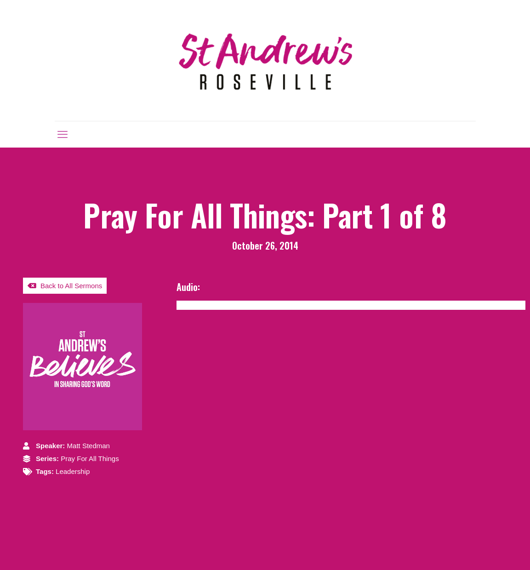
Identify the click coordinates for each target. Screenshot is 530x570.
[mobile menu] (62, 134)
